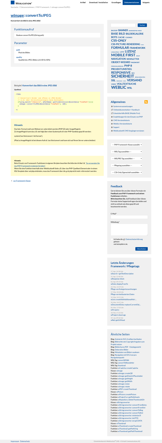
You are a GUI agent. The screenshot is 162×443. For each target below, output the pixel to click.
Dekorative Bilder (121, 350)
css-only (118, 40)
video (113, 84)
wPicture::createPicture (127, 394)
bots (114, 37)
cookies (128, 37)
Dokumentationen (131, 2)
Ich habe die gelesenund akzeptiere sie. (128, 241)
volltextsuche (126, 83)
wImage (17, 15)
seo (133, 73)
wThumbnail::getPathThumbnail (130, 431)
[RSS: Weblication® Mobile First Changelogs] (121, 123)
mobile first (123, 54)
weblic (118, 87)
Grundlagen (116, 2)
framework (137, 47)
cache (121, 37)
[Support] (115, 127)
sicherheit (122, 76)
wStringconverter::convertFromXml (131, 408)
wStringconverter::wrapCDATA (130, 421)
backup (114, 30)
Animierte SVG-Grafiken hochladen (128, 339)
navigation (118, 58)
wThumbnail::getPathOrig (128, 429)
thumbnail (122, 365)
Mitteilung (115, 222)
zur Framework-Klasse (22, 181)
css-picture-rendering (125, 44)
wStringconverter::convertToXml (130, 413)
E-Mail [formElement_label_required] (114, 214)
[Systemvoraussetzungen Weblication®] (122, 106)
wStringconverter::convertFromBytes (132, 405)
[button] (146, 102)
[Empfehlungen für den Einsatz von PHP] (127, 117)
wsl (129, 87)
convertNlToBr (123, 360)
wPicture (119, 392)
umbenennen (119, 81)
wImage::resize (124, 384)
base (114, 33)
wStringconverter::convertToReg (130, 410)
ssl (113, 80)
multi (138, 56)
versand (134, 80)
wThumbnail (121, 423)
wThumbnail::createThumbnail (129, 426)
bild (122, 33)
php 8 (128, 65)
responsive (121, 72)
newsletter (133, 59)
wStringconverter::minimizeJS (129, 415)
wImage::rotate (124, 386)
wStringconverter (123, 402)
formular (120, 47)
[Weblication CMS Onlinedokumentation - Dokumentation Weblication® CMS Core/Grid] (125, 109)
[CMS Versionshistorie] (120, 120)
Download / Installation (98, 2)
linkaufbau (115, 52)
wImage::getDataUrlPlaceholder (130, 376)
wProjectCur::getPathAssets (129, 397)
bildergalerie (135, 33)
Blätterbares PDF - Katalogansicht (128, 347)
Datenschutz (25, 441)
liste (122, 52)
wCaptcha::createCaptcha (128, 368)
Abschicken (141, 249)
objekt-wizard (120, 62)
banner (123, 30)
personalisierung (117, 66)
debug (142, 44)
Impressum (15, 441)
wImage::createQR (125, 373)
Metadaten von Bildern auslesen (127, 352)
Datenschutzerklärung (134, 239)
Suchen (142, 25)
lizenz (130, 51)
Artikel (83, 2)
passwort (135, 62)
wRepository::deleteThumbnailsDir (131, 400)
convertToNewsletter (126, 363)
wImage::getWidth (125, 381)
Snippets (146, 2)
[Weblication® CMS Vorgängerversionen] (127, 130)
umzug (124, 81)
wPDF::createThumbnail (127, 389)
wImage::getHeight (125, 379)
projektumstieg (121, 69)
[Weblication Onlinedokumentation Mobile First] (125, 113)
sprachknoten (140, 77)
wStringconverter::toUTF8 (128, 418)
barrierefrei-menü (135, 30)
